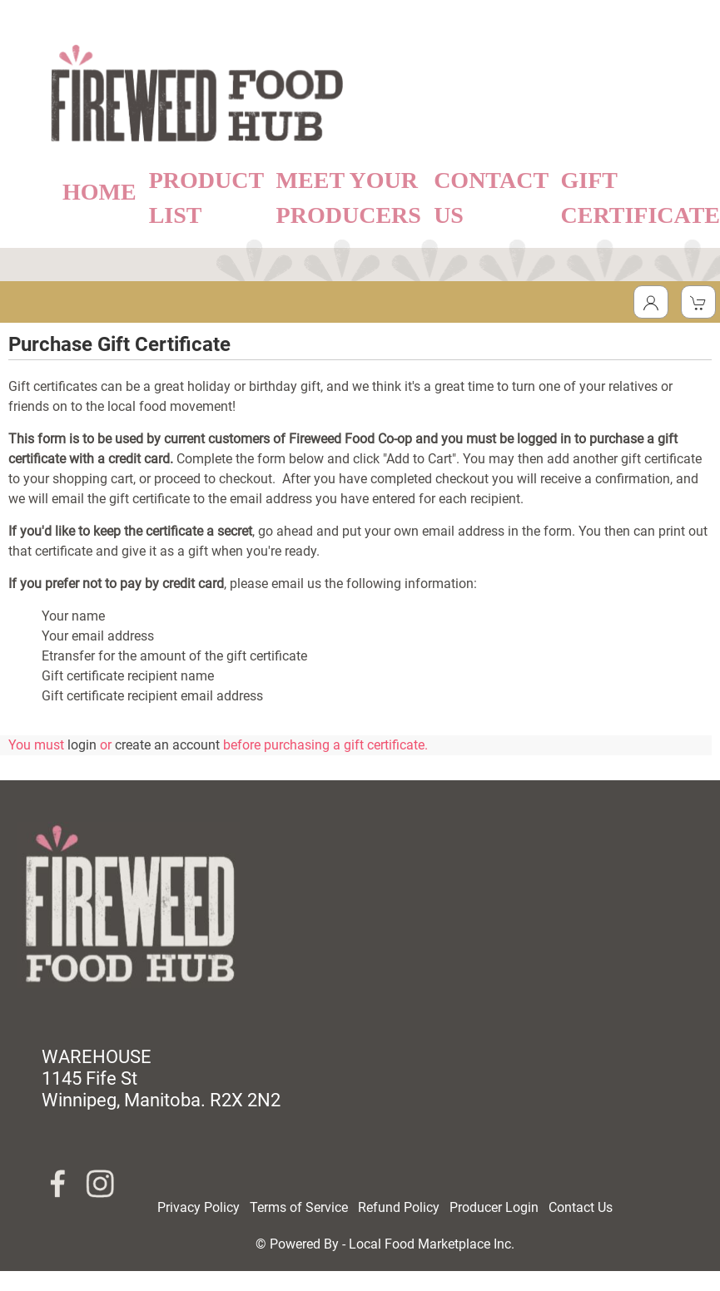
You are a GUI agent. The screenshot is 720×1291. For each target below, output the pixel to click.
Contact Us (581, 1207)
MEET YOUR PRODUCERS (348, 197)
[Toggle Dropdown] (650, 302)
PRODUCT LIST (206, 197)
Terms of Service (299, 1207)
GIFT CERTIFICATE (640, 197)
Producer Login (494, 1207)
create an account (167, 745)
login (82, 745)
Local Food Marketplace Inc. (431, 1244)
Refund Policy (398, 1207)
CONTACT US (491, 197)
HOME (99, 192)
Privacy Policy (198, 1207)
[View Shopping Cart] (698, 302)
